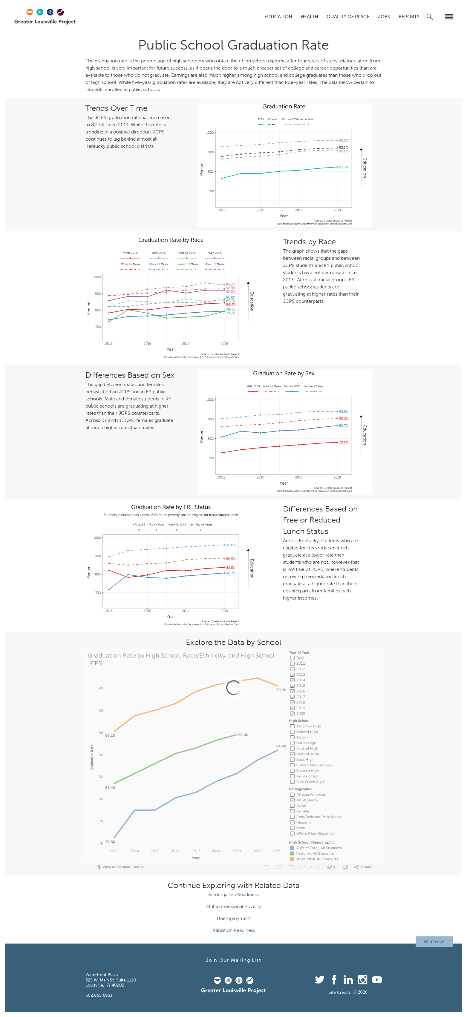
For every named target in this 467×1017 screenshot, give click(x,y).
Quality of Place (348, 16)
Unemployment (234, 918)
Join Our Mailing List (233, 960)
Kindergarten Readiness (233, 894)
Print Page (434, 942)
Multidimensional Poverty (233, 906)
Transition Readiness (233, 930)
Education (278, 16)
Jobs (384, 16)
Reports (409, 16)
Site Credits (339, 992)
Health (309, 16)
